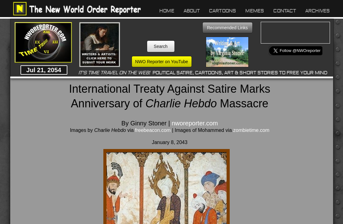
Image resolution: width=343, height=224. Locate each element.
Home (166, 11)
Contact (284, 11)
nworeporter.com (195, 123)
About (191, 11)
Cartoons (222, 11)
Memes (254, 11)
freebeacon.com (153, 130)
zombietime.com (251, 130)
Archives (317, 11)
